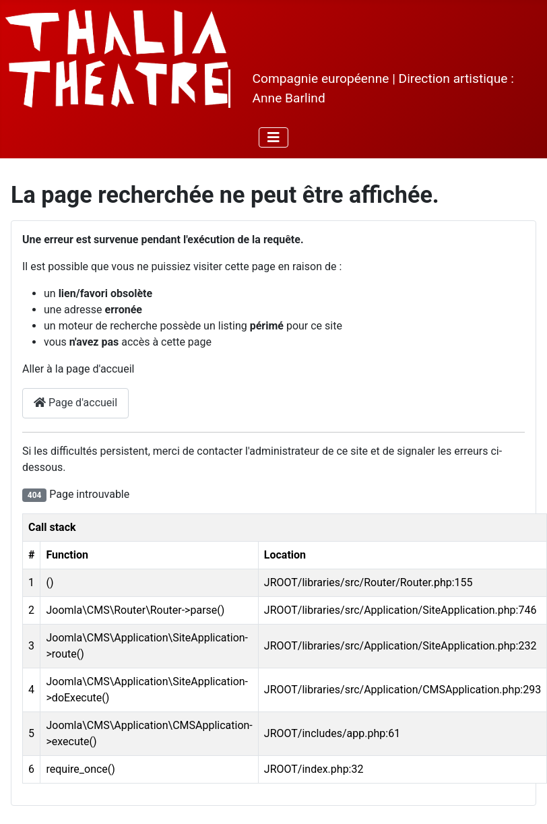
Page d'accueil (75, 402)
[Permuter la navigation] (273, 137)
